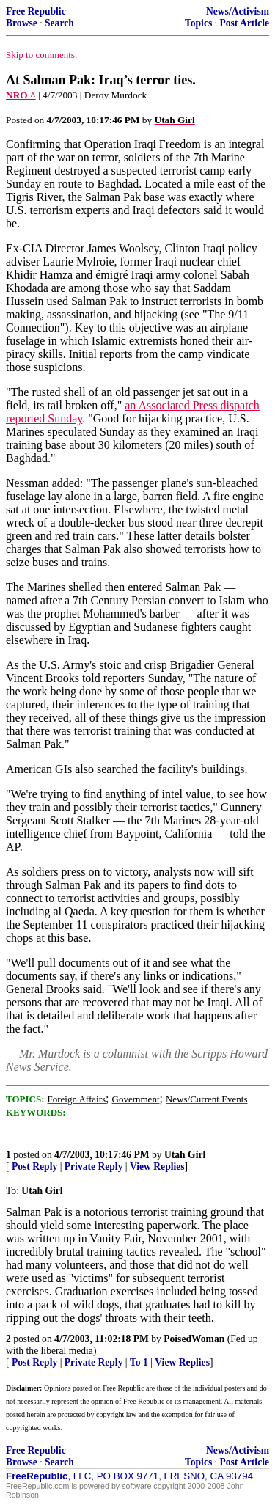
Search (59, 23)
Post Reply (34, 1166)
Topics (198, 23)
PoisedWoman (194, 1338)
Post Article (244, 23)
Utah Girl (184, 1154)
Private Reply (94, 1166)
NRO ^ (21, 94)
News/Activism (237, 11)
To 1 (139, 1362)
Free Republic (36, 11)
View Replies (157, 1166)
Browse (21, 23)
